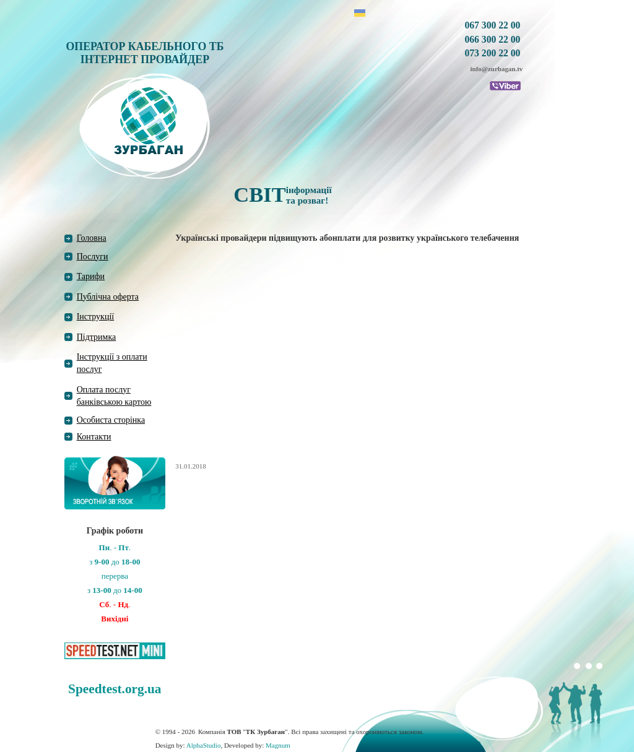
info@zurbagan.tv (497, 68)
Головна (91, 238)
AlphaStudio (203, 745)
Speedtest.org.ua (114, 688)
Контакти (94, 436)
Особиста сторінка (111, 420)
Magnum (278, 745)
